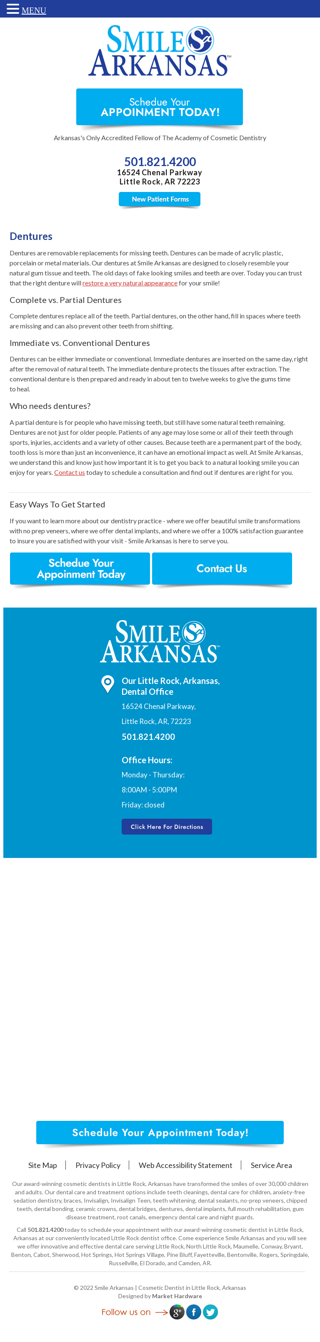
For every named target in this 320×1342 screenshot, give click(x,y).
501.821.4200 (160, 161)
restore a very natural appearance (130, 283)
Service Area (271, 1165)
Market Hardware (177, 1295)
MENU (34, 10)
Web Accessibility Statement (185, 1165)
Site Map (42, 1165)
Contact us (69, 472)
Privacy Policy (97, 1165)
